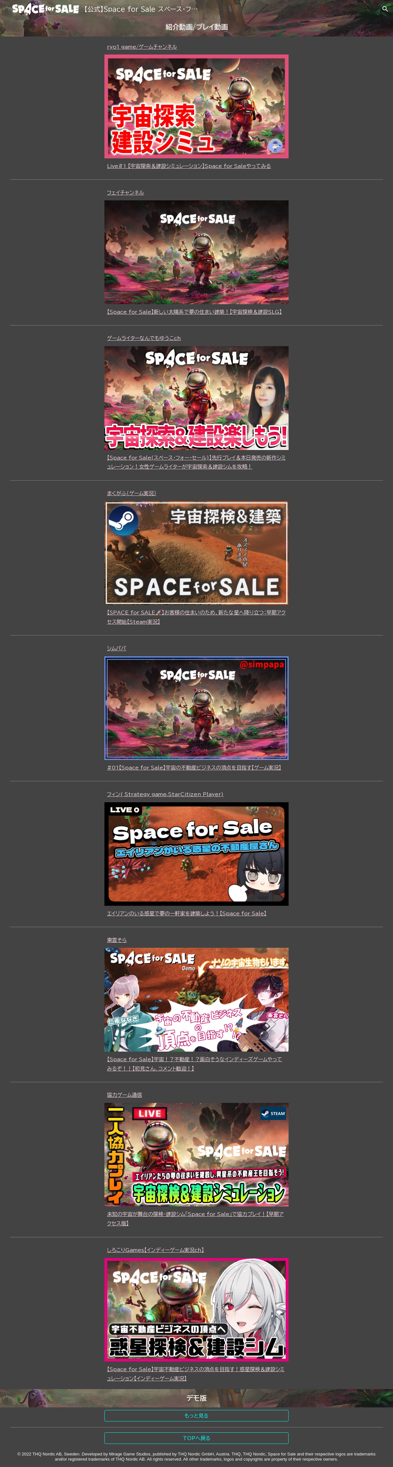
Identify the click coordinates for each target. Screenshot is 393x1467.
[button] (385, 9)
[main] (196, 27)
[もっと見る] (196, 1415)
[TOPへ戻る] (196, 1438)
